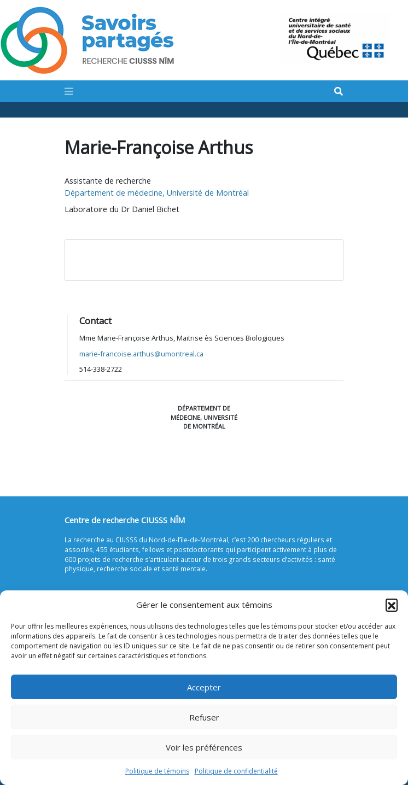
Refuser (204, 717)
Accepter (204, 687)
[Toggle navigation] (69, 91)
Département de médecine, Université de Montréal (157, 193)
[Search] (338, 92)
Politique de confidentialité (236, 771)
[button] (391, 604)
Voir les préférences (204, 747)
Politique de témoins (157, 771)
